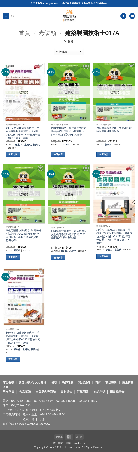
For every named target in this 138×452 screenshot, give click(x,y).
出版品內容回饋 (46, 391)
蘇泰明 (108, 144)
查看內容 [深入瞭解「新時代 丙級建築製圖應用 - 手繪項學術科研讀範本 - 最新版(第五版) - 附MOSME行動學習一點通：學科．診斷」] (12, 359)
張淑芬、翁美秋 (113, 249)
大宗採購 (25, 391)
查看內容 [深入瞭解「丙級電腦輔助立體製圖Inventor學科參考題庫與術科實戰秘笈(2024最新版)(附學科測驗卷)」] (58, 154)
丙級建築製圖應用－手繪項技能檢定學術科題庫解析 (114, 129)
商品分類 (8, 382)
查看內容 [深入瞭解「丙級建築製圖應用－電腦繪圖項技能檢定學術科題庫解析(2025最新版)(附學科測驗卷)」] (58, 257)
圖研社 (17, 250)
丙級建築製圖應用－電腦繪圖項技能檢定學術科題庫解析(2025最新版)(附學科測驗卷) (68, 234)
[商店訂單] (69, 51)
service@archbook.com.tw (33, 423)
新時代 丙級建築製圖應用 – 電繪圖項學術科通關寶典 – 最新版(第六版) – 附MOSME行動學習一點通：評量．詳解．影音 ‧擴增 (114, 236)
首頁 (24, 32)
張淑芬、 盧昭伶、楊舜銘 (27, 144)
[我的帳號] (123, 16)
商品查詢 (111, 382)
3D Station (64, 144)
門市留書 (8, 391)
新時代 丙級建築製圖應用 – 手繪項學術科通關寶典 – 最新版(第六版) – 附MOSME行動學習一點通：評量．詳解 (23, 132)
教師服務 (67, 382)
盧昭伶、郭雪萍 (68, 251)
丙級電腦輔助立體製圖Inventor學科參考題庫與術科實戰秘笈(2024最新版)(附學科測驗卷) (68, 131)
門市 (98, 382)
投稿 (54, 382)
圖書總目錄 (117, 391)
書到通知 (66, 391)
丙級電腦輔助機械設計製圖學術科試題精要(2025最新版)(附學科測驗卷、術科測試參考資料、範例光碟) (23, 235)
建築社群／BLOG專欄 (32, 382)
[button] (6, 16)
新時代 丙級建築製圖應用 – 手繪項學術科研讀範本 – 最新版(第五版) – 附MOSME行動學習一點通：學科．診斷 (23, 337)
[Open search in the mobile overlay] (13, 16)
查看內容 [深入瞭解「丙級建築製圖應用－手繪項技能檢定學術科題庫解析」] (103, 154)
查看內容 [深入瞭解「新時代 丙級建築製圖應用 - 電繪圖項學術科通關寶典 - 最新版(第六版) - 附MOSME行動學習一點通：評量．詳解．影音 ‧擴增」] (103, 256)
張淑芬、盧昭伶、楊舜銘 (26, 349)
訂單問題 (83, 391)
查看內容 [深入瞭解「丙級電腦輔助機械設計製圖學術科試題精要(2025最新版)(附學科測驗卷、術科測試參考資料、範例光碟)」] (12, 257)
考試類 (47, 32)
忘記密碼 (99, 391)
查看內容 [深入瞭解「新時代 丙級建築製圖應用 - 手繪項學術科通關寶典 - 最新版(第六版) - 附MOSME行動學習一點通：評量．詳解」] (12, 154)
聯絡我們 (84, 382)
